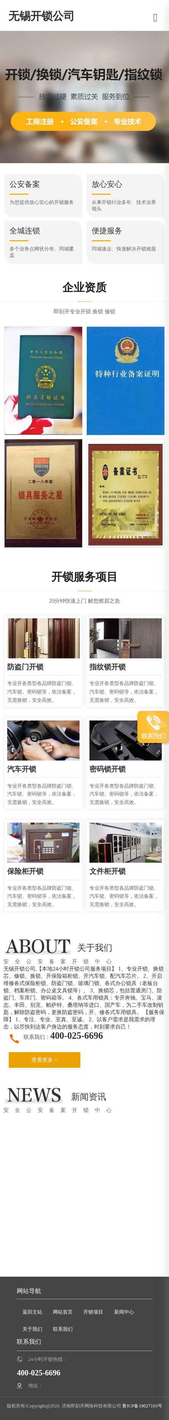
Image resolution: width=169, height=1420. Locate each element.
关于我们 (32, 1329)
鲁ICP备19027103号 (141, 1405)
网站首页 (63, 1311)
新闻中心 (124, 1311)
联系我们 (63, 1329)
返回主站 (32, 1311)
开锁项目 (93, 1311)
